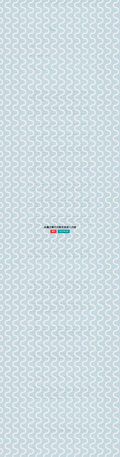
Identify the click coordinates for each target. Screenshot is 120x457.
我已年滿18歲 (63, 231)
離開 (53, 231)
